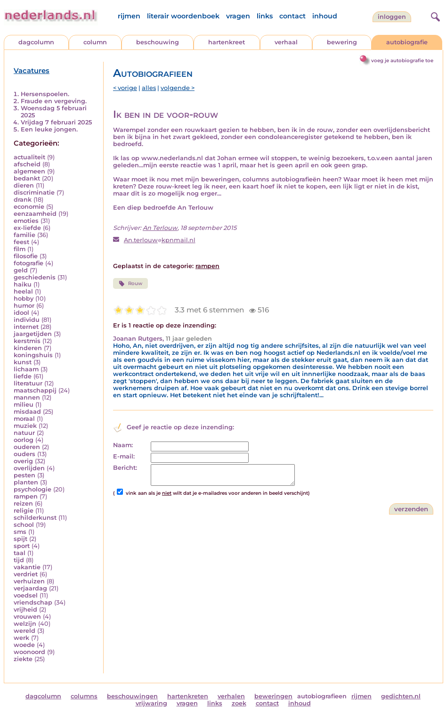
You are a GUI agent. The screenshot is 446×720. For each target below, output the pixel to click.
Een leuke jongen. (49, 129)
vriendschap (33, 602)
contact (292, 16)
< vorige (125, 87)
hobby (23, 298)
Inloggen (392, 16)
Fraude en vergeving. (54, 101)
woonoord (29, 651)
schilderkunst (35, 517)
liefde (23, 376)
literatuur (28, 383)
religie (23, 510)
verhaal (286, 42)
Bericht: (125, 467)
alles (149, 87)
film (19, 249)
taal (19, 552)
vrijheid (25, 609)
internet (26, 326)
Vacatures (31, 70)
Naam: (123, 445)
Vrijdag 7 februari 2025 (56, 122)
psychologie (32, 489)
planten (26, 482)
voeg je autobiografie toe (402, 60)
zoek (239, 703)
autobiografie (407, 42)
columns (84, 696)
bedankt (27, 178)
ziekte (23, 659)
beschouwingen (132, 696)
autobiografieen (322, 696)
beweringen (273, 696)
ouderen (27, 446)
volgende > (178, 87)
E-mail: (124, 456)
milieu (23, 404)
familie (24, 234)
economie (29, 206)
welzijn (25, 623)
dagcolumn (36, 42)
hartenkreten (187, 696)
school (24, 524)
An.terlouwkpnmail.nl (159, 240)
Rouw (130, 283)
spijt (20, 538)
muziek (25, 425)
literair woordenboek (183, 16)
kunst (23, 362)
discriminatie (34, 192)
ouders (24, 454)
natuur (24, 432)
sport (22, 545)
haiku (23, 284)
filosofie (26, 256)
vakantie (27, 567)
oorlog (23, 439)
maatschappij (35, 390)
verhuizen (29, 581)
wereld (24, 630)
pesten (24, 475)
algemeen (29, 171)
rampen (26, 496)
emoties (26, 220)
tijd (19, 560)
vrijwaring (151, 703)
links (265, 16)
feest (21, 241)
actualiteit (29, 157)
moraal (24, 418)
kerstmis (27, 340)
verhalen (231, 696)
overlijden (29, 468)
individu (27, 319)
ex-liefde (27, 227)
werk (21, 637)
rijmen (129, 16)
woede (24, 644)
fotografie (28, 263)
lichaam (26, 369)
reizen (23, 503)
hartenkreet (226, 42)
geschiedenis (35, 277)
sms (20, 531)
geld (21, 270)
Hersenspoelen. (45, 94)
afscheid (27, 164)
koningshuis (33, 355)
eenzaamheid (35, 213)
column (95, 42)
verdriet (26, 574)
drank (23, 199)
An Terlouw (160, 227)
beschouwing (157, 42)
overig (23, 461)
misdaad (27, 411)
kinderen (28, 348)
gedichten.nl (401, 696)
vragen (238, 16)
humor (24, 305)
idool (21, 312)
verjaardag (30, 588)
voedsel (26, 595)
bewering (342, 42)
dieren (24, 185)
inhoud (324, 16)
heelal (23, 291)
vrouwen (27, 616)
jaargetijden (33, 333)
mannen (27, 397)
